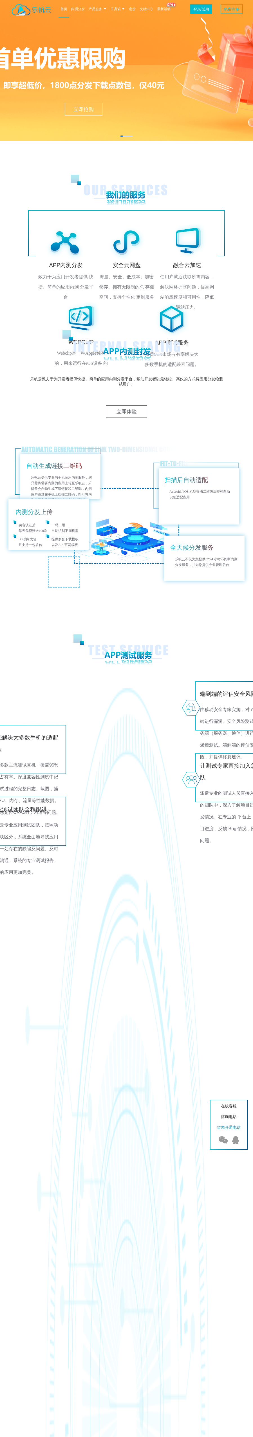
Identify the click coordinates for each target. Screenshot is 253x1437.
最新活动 (164, 9)
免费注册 (231, 9)
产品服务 (97, 9)
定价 (132, 9)
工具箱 (118, 9)
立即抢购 (83, 109)
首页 (64, 9)
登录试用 (201, 9)
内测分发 (78, 9)
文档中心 (146, 9)
